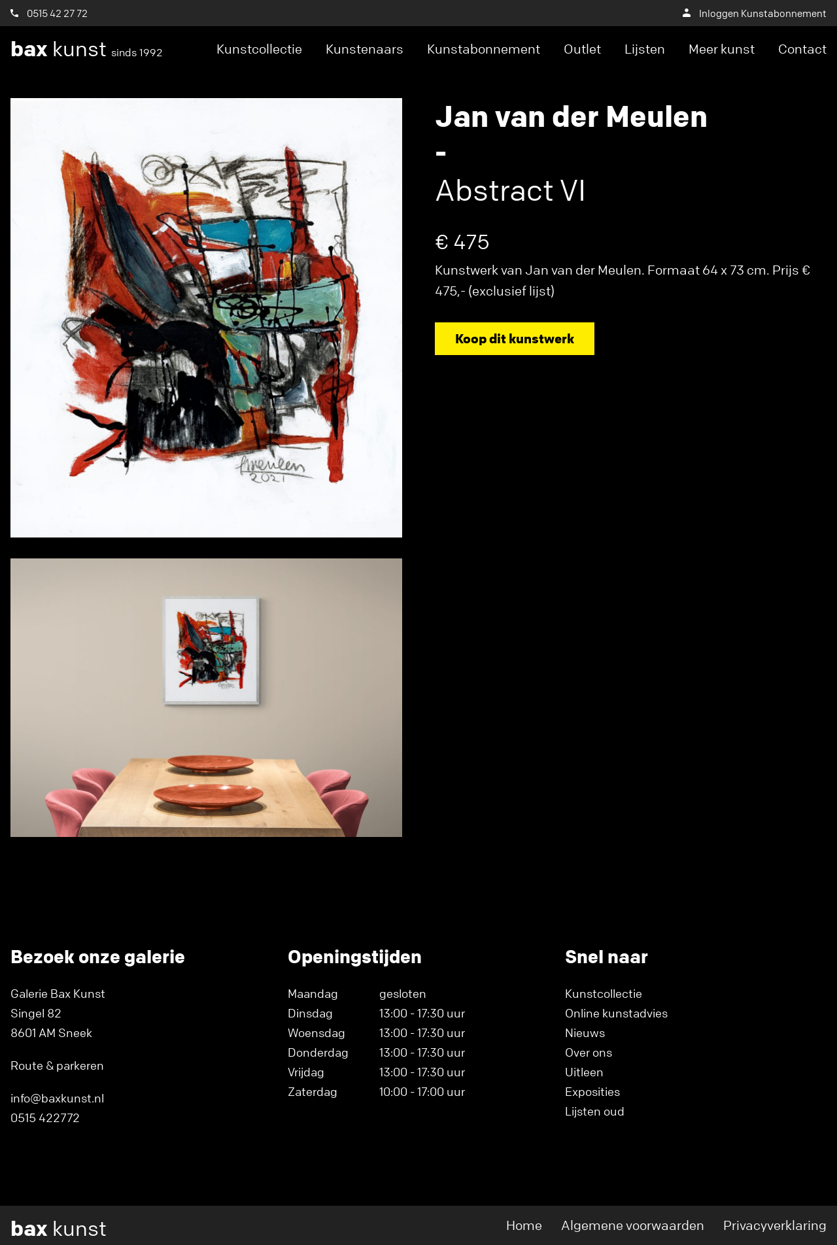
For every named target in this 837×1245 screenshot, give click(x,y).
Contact (802, 49)
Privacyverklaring (775, 1225)
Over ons (588, 1052)
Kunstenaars (364, 49)
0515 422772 (45, 1117)
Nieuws (585, 1032)
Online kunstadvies (616, 1013)
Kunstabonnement (483, 49)
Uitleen (584, 1072)
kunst (86, 49)
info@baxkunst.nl (57, 1098)
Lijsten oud (594, 1111)
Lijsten (644, 49)
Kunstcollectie (259, 49)
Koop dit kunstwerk (514, 338)
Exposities (592, 1091)
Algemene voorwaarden (632, 1225)
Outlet (582, 49)
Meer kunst (722, 49)
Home (524, 1225)
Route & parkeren (57, 1065)
